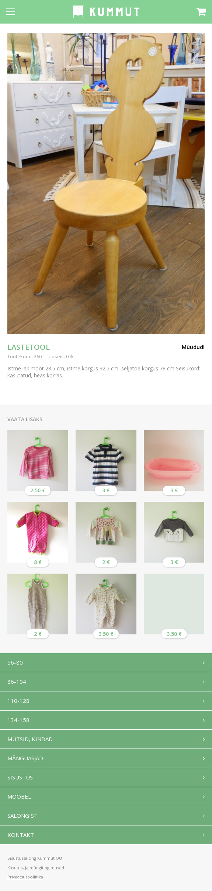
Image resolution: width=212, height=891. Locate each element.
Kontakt (20, 834)
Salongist (22, 815)
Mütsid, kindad (30, 739)
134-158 (18, 719)
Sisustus (20, 777)
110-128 (18, 700)
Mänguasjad (25, 758)
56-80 (15, 662)
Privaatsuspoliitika (25, 877)
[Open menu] (10, 12)
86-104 (16, 681)
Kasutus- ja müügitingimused (35, 867)
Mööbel (19, 796)
